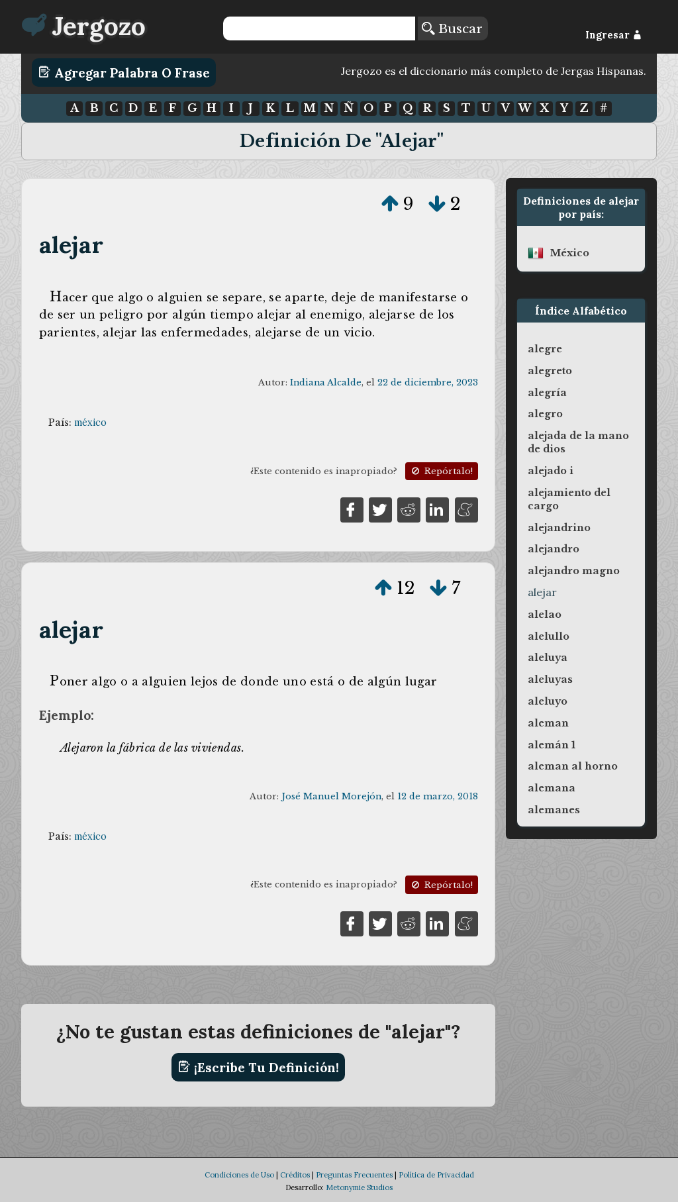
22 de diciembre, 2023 (427, 382)
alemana (551, 788)
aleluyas (550, 679)
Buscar (452, 28)
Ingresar (613, 35)
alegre (545, 349)
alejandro (553, 549)
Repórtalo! (441, 471)
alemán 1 (551, 745)
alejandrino (559, 528)
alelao (544, 615)
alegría (547, 393)
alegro (545, 414)
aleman (548, 723)
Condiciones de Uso (239, 1174)
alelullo (548, 636)
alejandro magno (574, 571)
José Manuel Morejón (331, 796)
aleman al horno (573, 766)
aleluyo (547, 701)
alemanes (554, 810)
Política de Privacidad (436, 1174)
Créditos (295, 1174)
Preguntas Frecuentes (354, 1174)
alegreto (550, 371)
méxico (90, 422)
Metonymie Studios (359, 1187)
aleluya (547, 658)
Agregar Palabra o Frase (124, 72)
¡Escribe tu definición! (258, 1067)
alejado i (550, 471)
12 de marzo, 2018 (437, 796)
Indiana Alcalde (326, 382)
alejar (71, 245)
